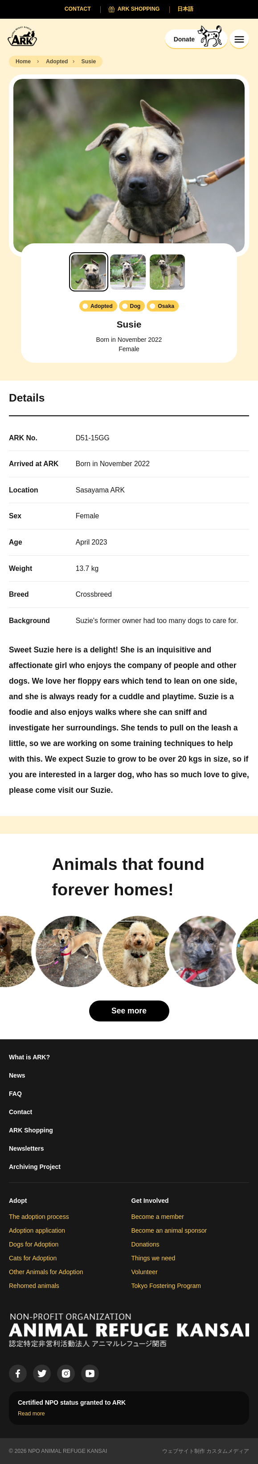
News (17, 1075)
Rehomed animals (34, 1285)
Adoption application (37, 1230)
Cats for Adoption (33, 1258)
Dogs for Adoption (33, 1244)
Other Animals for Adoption (46, 1271)
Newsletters (26, 1148)
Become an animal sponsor (169, 1230)
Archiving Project (35, 1166)
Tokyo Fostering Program (166, 1285)
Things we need (153, 1258)
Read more (31, 1414)
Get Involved (150, 1200)
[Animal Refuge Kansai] (24, 35)
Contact (20, 1111)
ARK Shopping (31, 1130)
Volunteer (144, 1271)
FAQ (15, 1093)
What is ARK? (29, 1057)
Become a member (157, 1216)
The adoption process (39, 1216)
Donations (145, 1244)
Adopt (18, 1200)
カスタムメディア (227, 1451)
